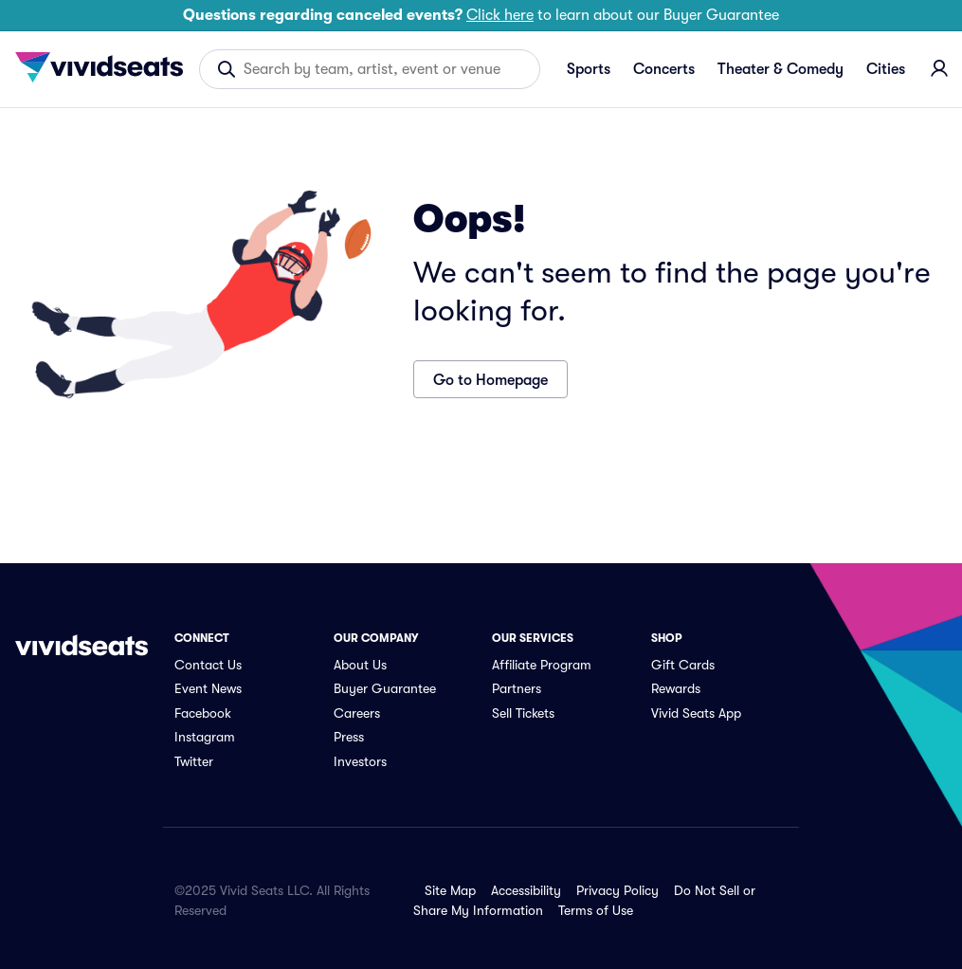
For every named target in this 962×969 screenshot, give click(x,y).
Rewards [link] (675, 688)
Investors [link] (360, 761)
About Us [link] (360, 664)
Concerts (664, 69)
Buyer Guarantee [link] (385, 688)
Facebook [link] (202, 713)
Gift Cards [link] (683, 664)
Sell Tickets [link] (523, 713)
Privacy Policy (617, 890)
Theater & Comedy (780, 69)
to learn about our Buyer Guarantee (481, 15)
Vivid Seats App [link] (696, 713)
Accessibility (526, 890)
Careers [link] (357, 713)
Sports (588, 69)
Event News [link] (208, 688)
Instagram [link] (204, 736)
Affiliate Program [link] (541, 664)
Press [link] (349, 736)
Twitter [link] (193, 761)
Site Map (450, 890)
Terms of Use (595, 910)
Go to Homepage (490, 380)
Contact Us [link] (208, 664)
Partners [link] (516, 688)
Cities (885, 69)
